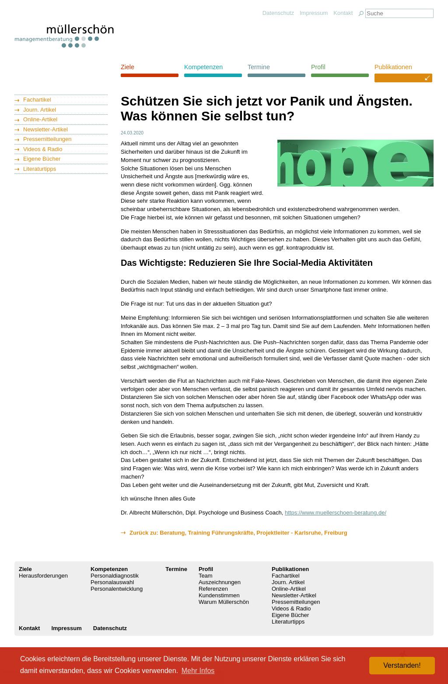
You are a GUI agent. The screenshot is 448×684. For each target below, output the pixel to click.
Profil (318, 67)
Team (206, 575)
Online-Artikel (40, 119)
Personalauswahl (112, 582)
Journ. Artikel (39, 109)
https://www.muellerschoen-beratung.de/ (335, 512)
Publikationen (393, 67)
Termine (259, 67)
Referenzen (213, 588)
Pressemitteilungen (47, 139)
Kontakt (343, 13)
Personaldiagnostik (115, 575)
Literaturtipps (39, 169)
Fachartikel (37, 99)
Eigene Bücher (41, 158)
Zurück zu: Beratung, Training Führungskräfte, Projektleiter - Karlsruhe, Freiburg (238, 532)
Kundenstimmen (219, 595)
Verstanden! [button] (401, 665)
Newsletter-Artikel (45, 129)
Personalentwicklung (117, 588)
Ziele (127, 67)
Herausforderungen (43, 575)
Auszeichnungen (220, 582)
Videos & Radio (42, 149)
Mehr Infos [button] (198, 670)
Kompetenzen (203, 67)
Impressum (314, 13)
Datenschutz (278, 13)
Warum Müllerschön (224, 602)
